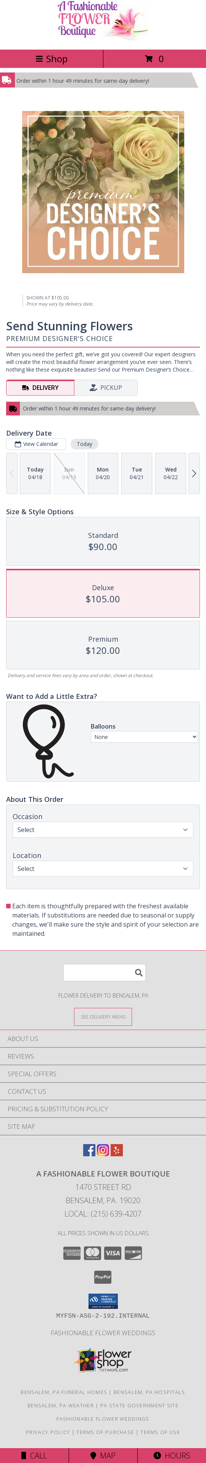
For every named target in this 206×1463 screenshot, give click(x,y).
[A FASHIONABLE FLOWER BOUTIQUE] (103, 38)
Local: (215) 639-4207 (103, 1214)
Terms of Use (160, 1432)
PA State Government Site (139, 1405)
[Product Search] (104, 972)
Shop (51, 58)
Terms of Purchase (105, 1432)
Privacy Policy (48, 1432)
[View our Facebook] (89, 1153)
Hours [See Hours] (171, 1455)
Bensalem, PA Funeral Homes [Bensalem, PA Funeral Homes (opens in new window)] (64, 1392)
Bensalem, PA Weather (60, 1405)
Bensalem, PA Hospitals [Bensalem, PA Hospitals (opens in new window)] (149, 1392)
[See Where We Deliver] (103, 1016)
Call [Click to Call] (34, 1455)
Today (84, 443)
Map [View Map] (103, 1455)
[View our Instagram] (103, 1153)
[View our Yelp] (117, 1153)
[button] (103, 1301)
